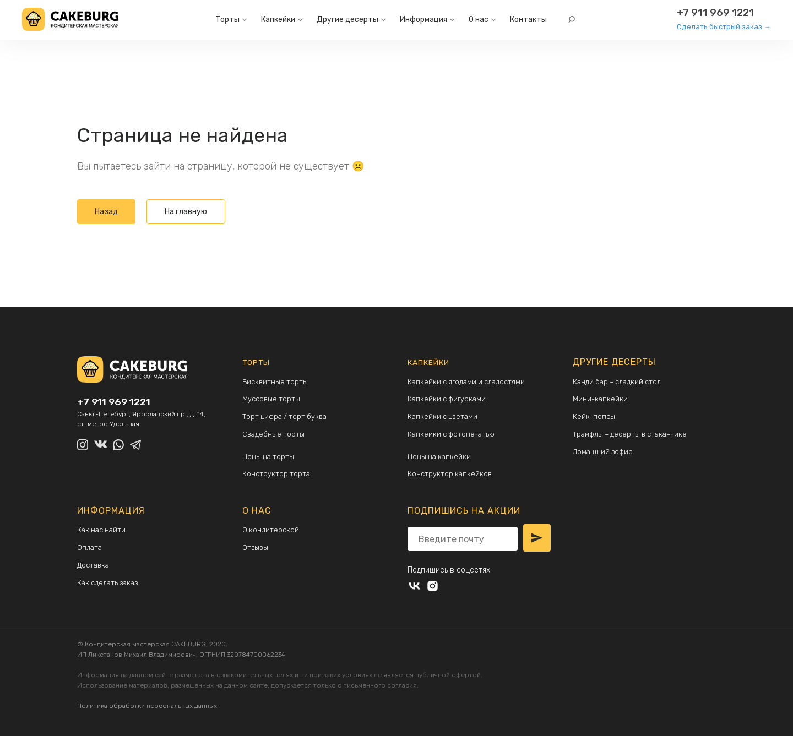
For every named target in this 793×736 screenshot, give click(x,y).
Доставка (94, 565)
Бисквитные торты (276, 381)
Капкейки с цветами (444, 416)
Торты (227, 19)
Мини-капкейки (601, 399)
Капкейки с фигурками (449, 399)
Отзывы (255, 548)
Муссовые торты (272, 399)
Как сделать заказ (109, 583)
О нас (478, 19)
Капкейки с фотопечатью (454, 434)
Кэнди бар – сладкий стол (620, 381)
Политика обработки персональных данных (147, 703)
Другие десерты (347, 19)
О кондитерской (271, 530)
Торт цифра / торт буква (287, 416)
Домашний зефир (604, 451)
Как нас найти (103, 530)
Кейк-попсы (594, 416)
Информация (423, 19)
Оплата (90, 548)
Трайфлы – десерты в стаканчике (634, 434)
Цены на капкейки (440, 457)
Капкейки (278, 19)
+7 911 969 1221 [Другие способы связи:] (715, 13)
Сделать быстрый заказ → (724, 27)
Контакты (528, 19)
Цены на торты (269, 457)
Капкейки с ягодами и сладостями (469, 381)
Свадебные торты (274, 434)
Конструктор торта (277, 474)
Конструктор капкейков (451, 474)
